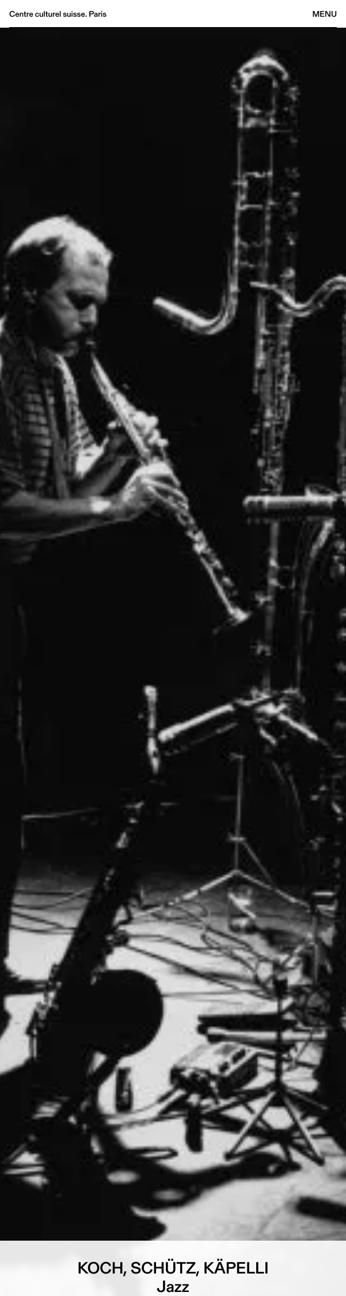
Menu (325, 14)
